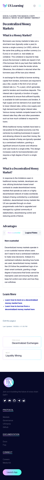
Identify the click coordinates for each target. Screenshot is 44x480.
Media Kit (7, 463)
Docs (5, 16)
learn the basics (19, 16)
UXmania (7, 424)
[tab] (14, 232)
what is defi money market (26, 18)
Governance (8, 421)
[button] (40, 5)
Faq (4, 445)
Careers (6, 460)
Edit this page (9, 321)
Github (5, 427)
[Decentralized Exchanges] (22, 342)
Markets (6, 417)
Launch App (12, 472)
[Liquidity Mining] (22, 354)
